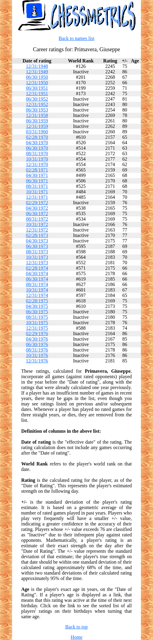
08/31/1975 (37, 317)
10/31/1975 (37, 322)
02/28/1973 (37, 235)
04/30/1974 (37, 273)
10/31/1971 (37, 191)
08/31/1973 (37, 251)
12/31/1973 (37, 262)
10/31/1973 (37, 257)
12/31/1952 (37, 104)
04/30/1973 (37, 240)
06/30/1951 (37, 88)
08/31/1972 (37, 219)
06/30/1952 (37, 99)
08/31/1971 (37, 186)
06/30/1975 (37, 311)
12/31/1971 (37, 197)
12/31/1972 (37, 229)
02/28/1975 (37, 300)
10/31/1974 (37, 289)
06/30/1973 (37, 246)
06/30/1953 (37, 109)
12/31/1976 (37, 360)
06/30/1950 (37, 77)
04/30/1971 (37, 175)
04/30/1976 (37, 339)
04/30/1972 (37, 208)
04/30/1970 (37, 142)
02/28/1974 (37, 268)
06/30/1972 (37, 213)
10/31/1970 (37, 159)
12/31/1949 (37, 71)
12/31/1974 (37, 295)
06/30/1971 (37, 180)
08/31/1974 (37, 284)
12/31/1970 (37, 164)
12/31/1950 (37, 82)
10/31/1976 (37, 355)
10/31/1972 (37, 224)
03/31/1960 (37, 131)
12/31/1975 (37, 328)
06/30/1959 (37, 120)
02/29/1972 (37, 202)
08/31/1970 (37, 153)
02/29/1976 (37, 333)
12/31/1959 (37, 126)
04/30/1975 (37, 306)
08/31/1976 (37, 349)
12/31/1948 (37, 66)
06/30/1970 (37, 148)
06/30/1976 (37, 344)
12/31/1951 (37, 93)
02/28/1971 (37, 169)
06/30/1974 (37, 279)
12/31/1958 (37, 115)
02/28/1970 (37, 137)
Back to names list (77, 38)
